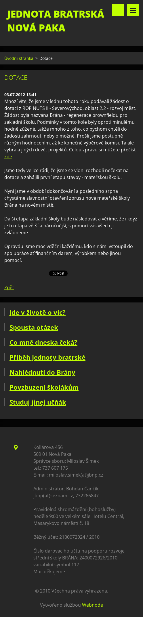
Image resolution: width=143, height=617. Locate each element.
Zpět (9, 287)
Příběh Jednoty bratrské (47, 357)
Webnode (92, 605)
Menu (133, 10)
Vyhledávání (118, 10)
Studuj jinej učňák (37, 402)
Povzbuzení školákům (44, 387)
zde (8, 156)
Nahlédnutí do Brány (42, 372)
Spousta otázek (33, 327)
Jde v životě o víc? (37, 312)
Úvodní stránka (18, 58)
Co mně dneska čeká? (43, 342)
